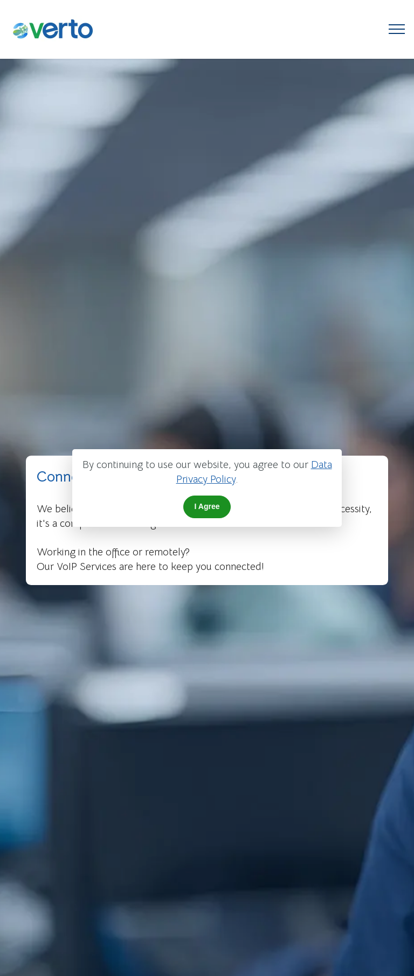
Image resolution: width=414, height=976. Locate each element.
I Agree (207, 506)
